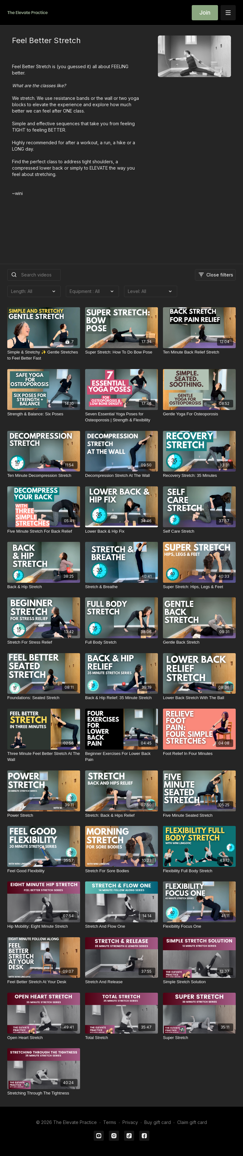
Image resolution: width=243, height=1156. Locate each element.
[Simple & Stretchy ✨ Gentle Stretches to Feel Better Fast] (43, 355)
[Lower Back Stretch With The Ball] (199, 698)
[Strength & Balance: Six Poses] (43, 414)
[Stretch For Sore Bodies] (121, 871)
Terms (109, 1122)
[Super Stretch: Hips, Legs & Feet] (199, 587)
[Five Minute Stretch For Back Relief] (43, 531)
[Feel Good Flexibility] (43, 871)
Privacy (130, 1122)
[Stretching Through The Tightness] (43, 1093)
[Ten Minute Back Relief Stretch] (199, 352)
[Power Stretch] (43, 815)
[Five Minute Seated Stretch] (199, 815)
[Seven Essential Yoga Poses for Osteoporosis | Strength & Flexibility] (121, 417)
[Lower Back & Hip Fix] (121, 531)
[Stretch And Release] (121, 982)
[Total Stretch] (121, 1038)
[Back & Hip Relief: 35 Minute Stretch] (121, 698)
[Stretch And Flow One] (121, 926)
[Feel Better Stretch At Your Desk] (43, 982)
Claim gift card (192, 1122)
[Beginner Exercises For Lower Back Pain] (121, 756)
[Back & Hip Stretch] (43, 587)
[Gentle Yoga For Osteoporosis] (199, 414)
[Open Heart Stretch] (43, 1038)
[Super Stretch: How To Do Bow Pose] (121, 352)
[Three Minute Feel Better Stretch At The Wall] (43, 756)
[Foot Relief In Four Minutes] (199, 753)
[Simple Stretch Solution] (199, 982)
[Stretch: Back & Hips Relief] (121, 815)
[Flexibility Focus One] (199, 926)
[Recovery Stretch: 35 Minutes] (199, 475)
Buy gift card (157, 1122)
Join (204, 12)
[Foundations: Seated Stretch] (43, 698)
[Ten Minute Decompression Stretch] (43, 475)
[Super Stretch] (199, 1038)
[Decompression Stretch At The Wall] (121, 475)
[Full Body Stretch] (121, 642)
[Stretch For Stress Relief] (43, 642)
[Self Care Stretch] (199, 531)
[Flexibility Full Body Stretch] (199, 871)
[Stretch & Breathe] (121, 587)
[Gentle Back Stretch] (199, 642)
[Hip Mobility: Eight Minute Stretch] (43, 926)
